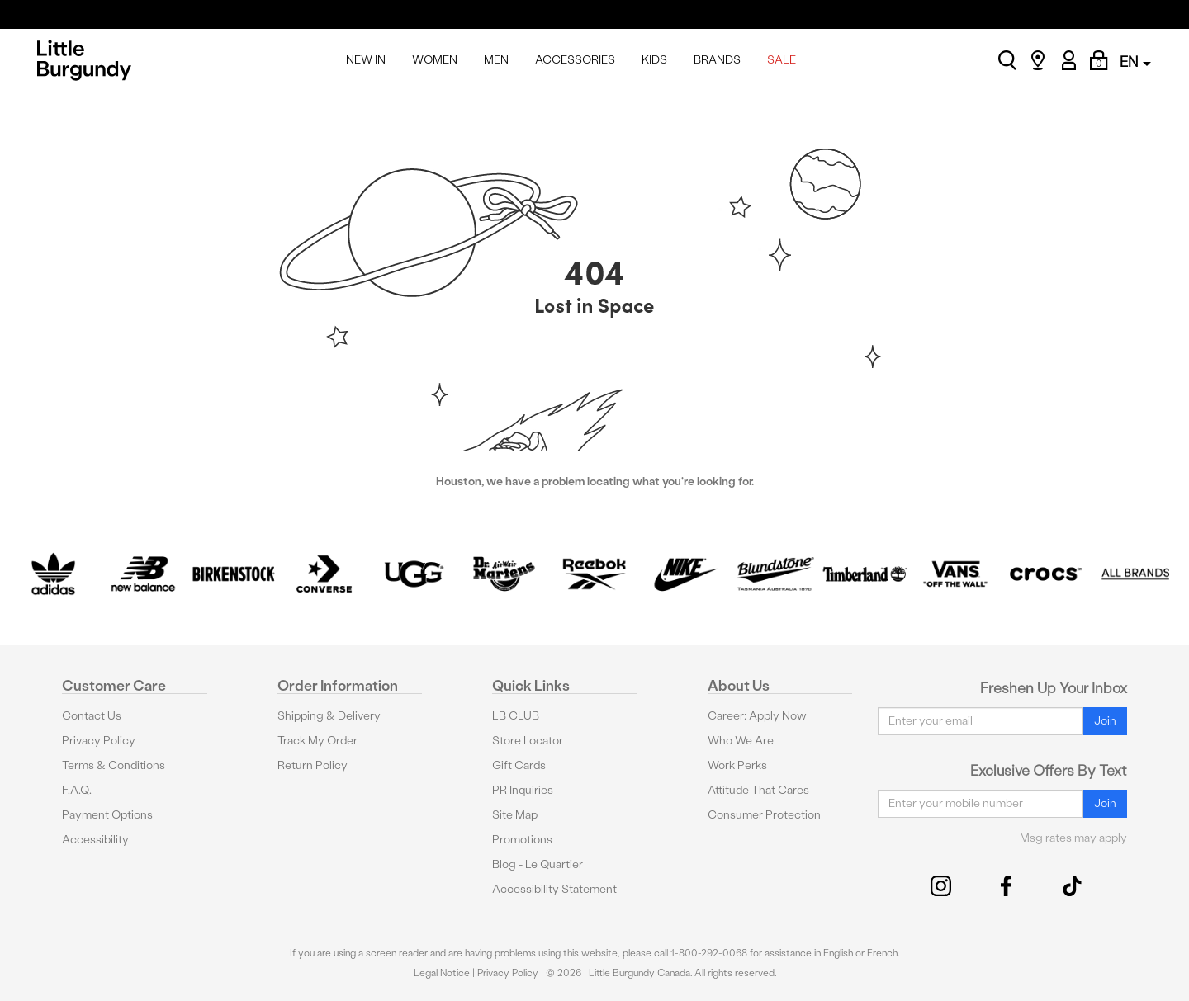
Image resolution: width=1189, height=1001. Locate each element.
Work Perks (737, 765)
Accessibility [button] (95, 840)
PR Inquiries (522, 790)
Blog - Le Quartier (537, 864)
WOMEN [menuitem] (434, 60)
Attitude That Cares (758, 790)
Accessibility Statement (554, 889)
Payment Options (107, 815)
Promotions (522, 840)
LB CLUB (515, 716)
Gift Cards (519, 765)
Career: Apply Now (757, 716)
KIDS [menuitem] (654, 60)
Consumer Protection (764, 815)
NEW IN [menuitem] (366, 60)
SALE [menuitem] (781, 60)
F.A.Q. (77, 790)
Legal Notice (442, 973)
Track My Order (317, 741)
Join (1105, 721)
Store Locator (527, 741)
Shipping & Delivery (329, 716)
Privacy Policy (98, 741)
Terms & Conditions (113, 765)
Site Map (515, 815)
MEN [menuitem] (496, 60)
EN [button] (1135, 61)
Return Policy (312, 765)
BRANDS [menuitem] (717, 60)
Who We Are (741, 741)
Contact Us (91, 716)
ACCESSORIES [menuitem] (575, 60)
